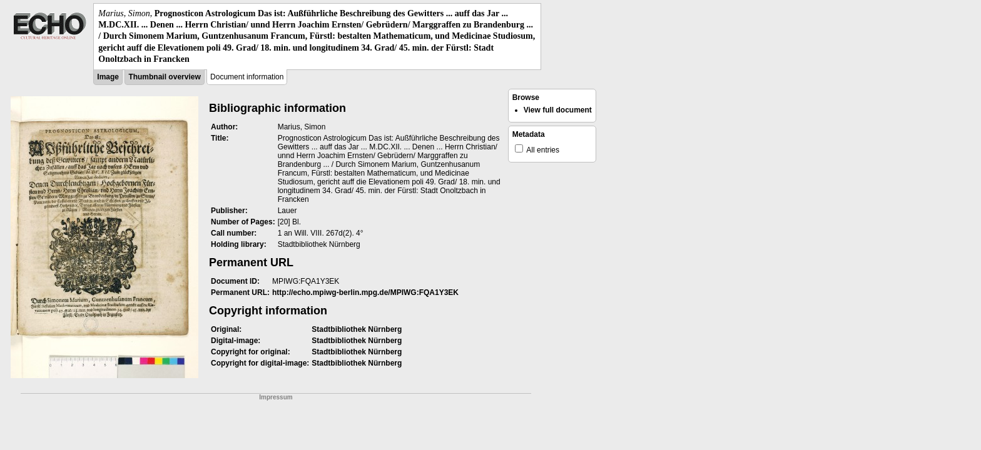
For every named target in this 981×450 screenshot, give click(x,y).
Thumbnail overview (164, 76)
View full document (558, 110)
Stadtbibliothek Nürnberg (357, 329)
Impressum (275, 397)
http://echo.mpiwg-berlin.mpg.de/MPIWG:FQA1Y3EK (365, 292)
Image (108, 76)
